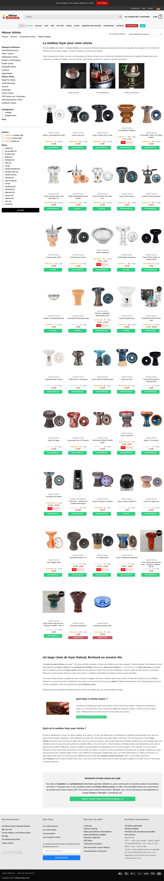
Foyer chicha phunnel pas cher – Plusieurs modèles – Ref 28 (151, 564)
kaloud (115, 681)
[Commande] (144, 34)
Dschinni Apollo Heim (127, 318)
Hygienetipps (7, 73)
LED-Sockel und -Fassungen (13, 96)
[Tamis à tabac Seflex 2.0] (54, 297)
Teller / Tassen (8, 54)
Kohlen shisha (7, 63)
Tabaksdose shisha (9, 57)
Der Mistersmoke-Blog (11, 839)
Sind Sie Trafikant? (26, 873)
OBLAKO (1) (8, 192)
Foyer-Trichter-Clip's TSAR (102, 135)
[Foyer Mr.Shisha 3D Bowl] (54, 480)
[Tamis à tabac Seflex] (102, 236)
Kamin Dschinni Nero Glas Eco (102, 197)
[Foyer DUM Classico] (127, 175)
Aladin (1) (7, 148)
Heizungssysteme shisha (12, 100)
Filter (76, 26)
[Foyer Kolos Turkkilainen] (127, 541)
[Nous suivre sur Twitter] (12, 853)
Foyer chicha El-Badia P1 (127, 501)
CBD (52, 26)
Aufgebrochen (9, 115)
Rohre (69, 26)
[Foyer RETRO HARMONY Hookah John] (102, 297)
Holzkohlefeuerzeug (10, 50)
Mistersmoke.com (22, 878)
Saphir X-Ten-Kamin (151, 440)
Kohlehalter (6, 90)
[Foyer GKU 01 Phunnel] (78, 419)
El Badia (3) (8, 160)
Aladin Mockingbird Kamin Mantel (78, 197)
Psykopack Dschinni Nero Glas (151, 319)
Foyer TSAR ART (127, 435)
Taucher (5, 87)
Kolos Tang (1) (9, 181)
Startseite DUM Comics (53, 379)
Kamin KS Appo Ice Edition (102, 501)
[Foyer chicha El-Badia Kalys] (102, 419)
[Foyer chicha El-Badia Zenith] (102, 358)
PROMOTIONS (132, 26)
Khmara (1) (8, 178)
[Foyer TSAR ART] (127, 419)
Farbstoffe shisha (9, 67)
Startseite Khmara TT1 (78, 558)
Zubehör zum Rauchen (91, 26)
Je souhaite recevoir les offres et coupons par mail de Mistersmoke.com (61, 845)
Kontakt (150, 8)
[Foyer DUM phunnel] (78, 236)
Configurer (150, 330)
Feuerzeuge (109, 26)
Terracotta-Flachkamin (78, 626)
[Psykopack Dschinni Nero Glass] (151, 297)
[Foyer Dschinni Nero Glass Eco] (102, 175)
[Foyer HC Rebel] (102, 541)
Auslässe (5, 70)
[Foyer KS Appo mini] (151, 480)
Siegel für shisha (8, 80)
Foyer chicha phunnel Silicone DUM (151, 380)
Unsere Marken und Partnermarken (16, 833)
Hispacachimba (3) (11, 169)
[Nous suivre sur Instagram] (8, 853)
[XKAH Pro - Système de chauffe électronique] (78, 480)
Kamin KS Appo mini (151, 501)
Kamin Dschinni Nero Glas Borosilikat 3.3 (53, 197)
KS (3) (6, 183)
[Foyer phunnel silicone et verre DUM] (54, 114)
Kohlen (38, 26)
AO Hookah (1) (9, 151)
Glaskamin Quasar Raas (102, 626)
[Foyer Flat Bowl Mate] (78, 297)
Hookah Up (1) (9, 175)
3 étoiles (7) (10, 141)
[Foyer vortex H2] (78, 114)
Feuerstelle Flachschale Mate (78, 318)
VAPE (46, 26)
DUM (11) (7, 157)
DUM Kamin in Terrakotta (78, 379)
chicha (51, 48)
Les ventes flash (49, 830)
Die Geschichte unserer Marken (97, 847)
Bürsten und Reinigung (11, 60)
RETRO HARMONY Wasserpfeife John (102, 314)
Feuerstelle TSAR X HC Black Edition (151, 136)
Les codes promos (50, 826)
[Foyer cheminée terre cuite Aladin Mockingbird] (78, 175)
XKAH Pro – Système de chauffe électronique (78, 502)
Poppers (120, 26)
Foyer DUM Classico (127, 196)
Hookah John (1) (10, 172)
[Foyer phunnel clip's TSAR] (102, 114)
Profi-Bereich (135, 8)
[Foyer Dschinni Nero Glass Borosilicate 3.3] (54, 175)
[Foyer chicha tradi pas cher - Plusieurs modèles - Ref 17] (54, 602)
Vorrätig (6, 112)
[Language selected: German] (159, 8)
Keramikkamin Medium (126, 130)
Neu (142, 26)
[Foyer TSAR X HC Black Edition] (151, 114)
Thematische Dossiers (93, 844)
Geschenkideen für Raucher (95, 851)
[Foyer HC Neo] (127, 358)
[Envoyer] (120, 17)
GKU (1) (6, 163)
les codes (102, 3)
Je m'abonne (61, 858)
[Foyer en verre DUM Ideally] (127, 236)
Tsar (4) (6, 201)
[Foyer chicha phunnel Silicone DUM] (151, 358)
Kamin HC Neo (126, 379)
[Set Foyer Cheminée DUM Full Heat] (151, 175)
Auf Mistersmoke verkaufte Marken (16, 826)
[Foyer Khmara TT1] (78, 541)
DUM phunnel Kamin (78, 257)
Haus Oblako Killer (54, 562)
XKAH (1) (7, 204)
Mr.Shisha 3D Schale (54, 496)
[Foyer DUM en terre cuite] (78, 358)
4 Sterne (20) (12, 138)
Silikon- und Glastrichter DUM (54, 135)
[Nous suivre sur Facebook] (4, 853)
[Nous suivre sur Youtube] (20, 853)
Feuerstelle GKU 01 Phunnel (78, 440)
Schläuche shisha (9, 103)
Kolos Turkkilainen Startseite (126, 558)
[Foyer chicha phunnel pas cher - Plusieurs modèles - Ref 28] (151, 541)
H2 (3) (6, 166)
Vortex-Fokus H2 (78, 135)
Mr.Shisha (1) (8, 186)
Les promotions (49, 833)
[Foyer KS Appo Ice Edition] (102, 480)
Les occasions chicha (51, 837)
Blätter (60, 26)
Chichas (29, 26)
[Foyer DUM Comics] (54, 358)
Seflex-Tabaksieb (102, 252)
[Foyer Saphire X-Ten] (151, 419)
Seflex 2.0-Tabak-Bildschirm (53, 318)
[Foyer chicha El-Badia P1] (127, 480)
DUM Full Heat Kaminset (151, 196)
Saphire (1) (8, 198)
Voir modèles (53, 147)
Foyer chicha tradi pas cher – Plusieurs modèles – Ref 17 (54, 624)
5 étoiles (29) (12, 135)
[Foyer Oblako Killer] (54, 540)
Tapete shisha (7, 843)
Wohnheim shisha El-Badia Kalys (103, 441)
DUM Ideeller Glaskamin (127, 257)
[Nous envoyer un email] (16, 853)
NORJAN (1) (8, 189)
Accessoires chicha (28, 37)
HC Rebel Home (102, 558)
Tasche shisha (7, 93)
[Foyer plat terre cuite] (78, 602)
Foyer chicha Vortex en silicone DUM (151, 258)
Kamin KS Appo (54, 440)
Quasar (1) (7, 195)
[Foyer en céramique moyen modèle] (127, 114)
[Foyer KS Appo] (54, 419)
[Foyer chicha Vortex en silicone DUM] (151, 236)
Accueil (5, 37)
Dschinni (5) (8, 154)
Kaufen (77, 208)
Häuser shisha (8, 77)
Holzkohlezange (8, 83)
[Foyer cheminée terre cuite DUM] (54, 236)
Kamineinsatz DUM (54, 257)
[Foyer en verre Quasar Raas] (102, 602)
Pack (22, 26)
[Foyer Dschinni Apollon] (127, 297)
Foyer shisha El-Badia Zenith (102, 379)
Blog (143, 8)
